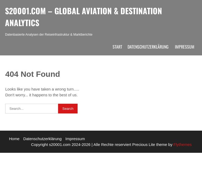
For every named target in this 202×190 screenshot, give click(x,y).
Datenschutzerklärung (148, 47)
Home (14, 138)
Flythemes (181, 144)
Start (117, 47)
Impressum (184, 47)
